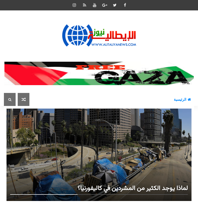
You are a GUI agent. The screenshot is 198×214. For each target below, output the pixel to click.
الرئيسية (182, 99)
